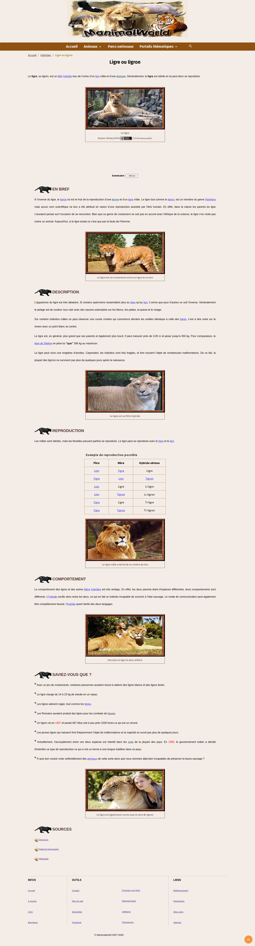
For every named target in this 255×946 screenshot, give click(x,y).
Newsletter (77, 912)
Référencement (180, 891)
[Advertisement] (125, 157)
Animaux (91, 47)
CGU (30, 912)
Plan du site (77, 901)
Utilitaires (126, 912)
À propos (32, 901)
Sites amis (178, 912)
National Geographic (49, 849)
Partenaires (178, 901)
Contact (75, 891)
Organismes (128, 922)
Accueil (72, 47)
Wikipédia (44, 859)
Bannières (33, 922)
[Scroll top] (248, 939)
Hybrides (45, 56)
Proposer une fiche (131, 890)
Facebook (76, 922)
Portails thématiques (157, 47)
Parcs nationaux (121, 47)
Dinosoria (43, 840)
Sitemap (177, 922)
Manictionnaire (129, 901)
